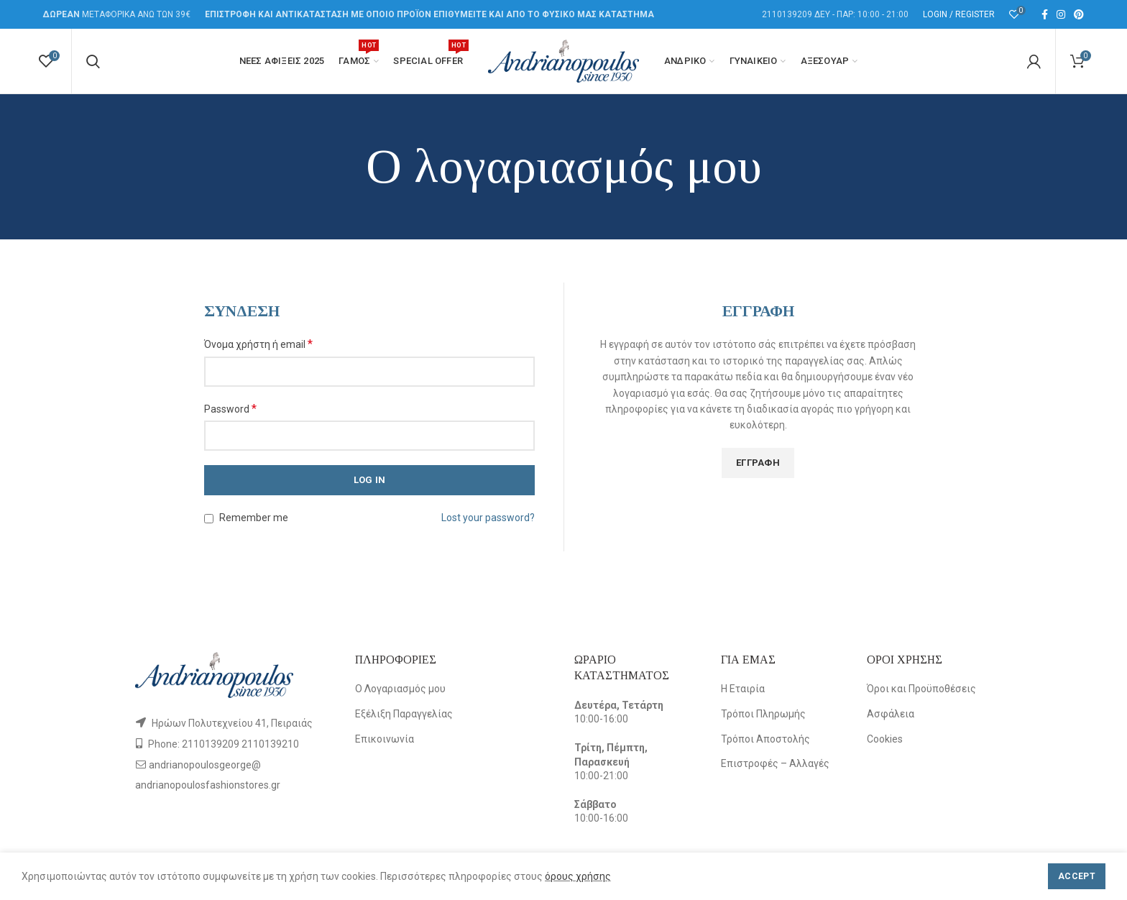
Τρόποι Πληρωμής (763, 714)
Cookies (885, 739)
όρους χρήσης (578, 876)
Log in (370, 479)
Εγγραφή (758, 462)
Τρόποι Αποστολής (765, 739)
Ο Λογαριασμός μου (400, 688)
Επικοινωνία (384, 739)
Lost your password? (488, 517)
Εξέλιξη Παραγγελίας (404, 714)
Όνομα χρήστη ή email (258, 344)
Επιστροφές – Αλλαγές (775, 763)
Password (230, 408)
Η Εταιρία (743, 688)
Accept (1076, 876)
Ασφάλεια (890, 714)
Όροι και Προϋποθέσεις (921, 688)
